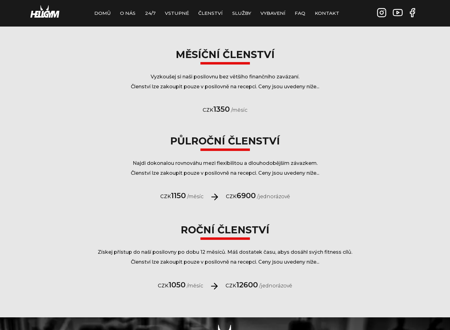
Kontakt (327, 13)
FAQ (300, 13)
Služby (241, 13)
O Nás (127, 13)
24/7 (150, 13)
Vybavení (272, 13)
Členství (210, 13)
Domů (102, 13)
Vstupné (177, 13)
